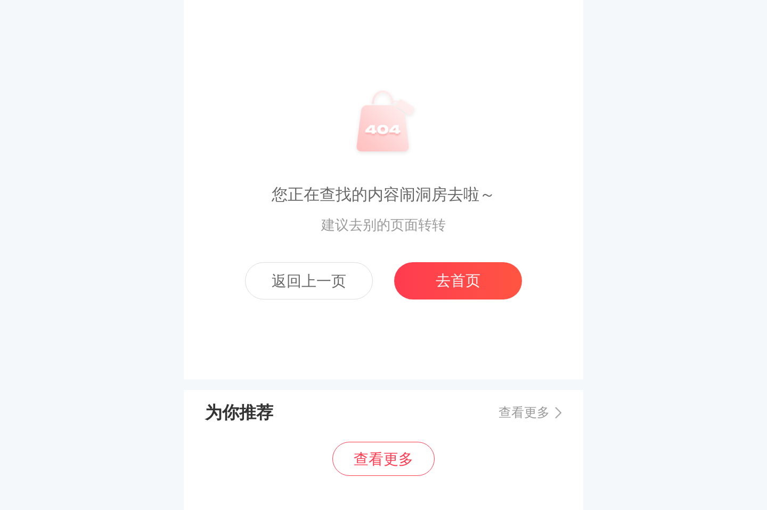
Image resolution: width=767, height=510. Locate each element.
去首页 (458, 280)
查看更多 (524, 412)
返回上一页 (309, 281)
